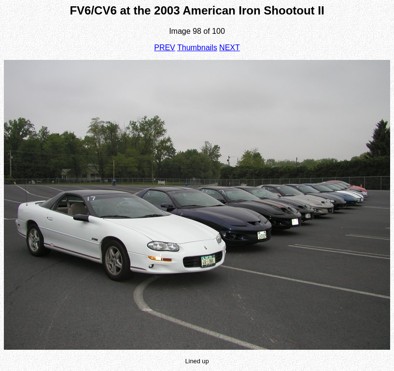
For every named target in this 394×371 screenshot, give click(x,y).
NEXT (229, 47)
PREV (164, 47)
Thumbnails (197, 47)
